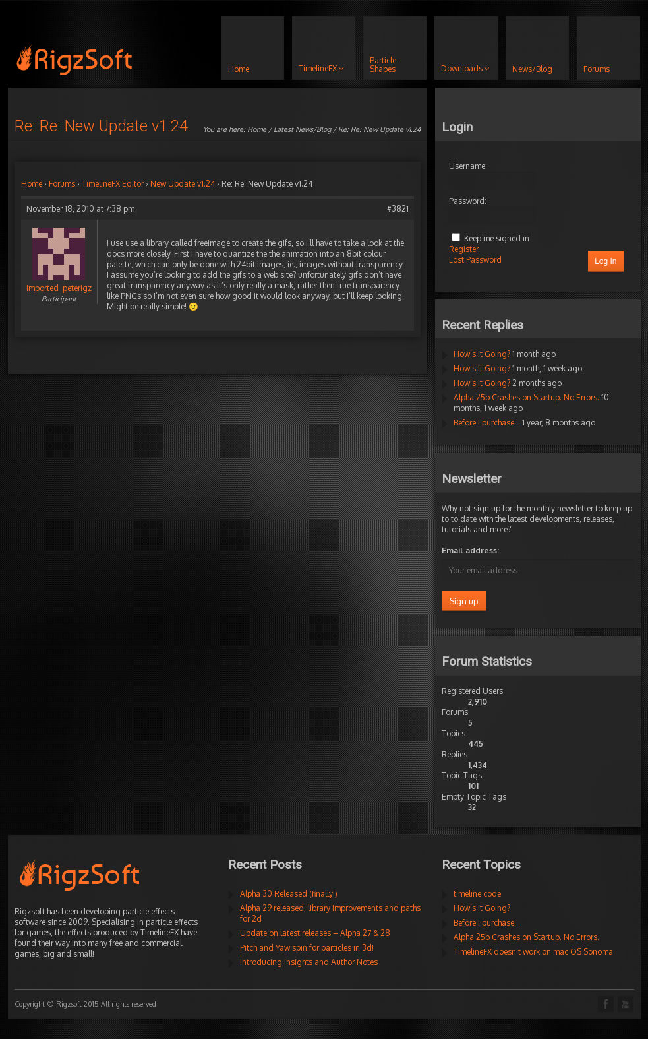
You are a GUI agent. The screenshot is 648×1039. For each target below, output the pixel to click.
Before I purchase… (487, 422)
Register (464, 249)
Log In (605, 261)
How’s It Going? (482, 354)
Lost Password (475, 260)
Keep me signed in (496, 238)
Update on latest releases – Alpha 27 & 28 (315, 933)
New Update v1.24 (182, 184)
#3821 (398, 209)
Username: (468, 166)
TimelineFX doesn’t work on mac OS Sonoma (533, 952)
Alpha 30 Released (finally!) (289, 893)
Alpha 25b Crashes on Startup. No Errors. (526, 397)
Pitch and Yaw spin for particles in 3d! (307, 948)
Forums (62, 184)
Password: (467, 201)
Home (256, 129)
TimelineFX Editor (113, 184)
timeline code (477, 893)
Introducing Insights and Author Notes (309, 962)
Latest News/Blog (302, 129)
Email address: (470, 550)
